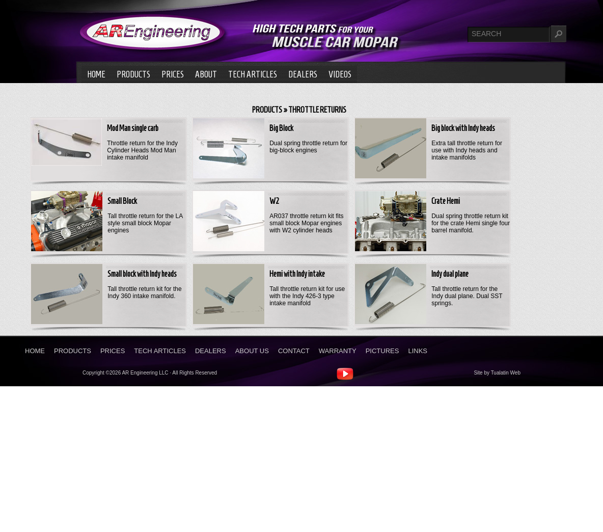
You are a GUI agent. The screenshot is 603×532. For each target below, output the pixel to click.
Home (96, 74)
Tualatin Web (505, 373)
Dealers (302, 74)
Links (417, 351)
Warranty (338, 351)
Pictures (382, 351)
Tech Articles (252, 74)
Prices (172, 74)
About (206, 74)
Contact (294, 351)
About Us (252, 351)
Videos (339, 74)
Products (133, 74)
